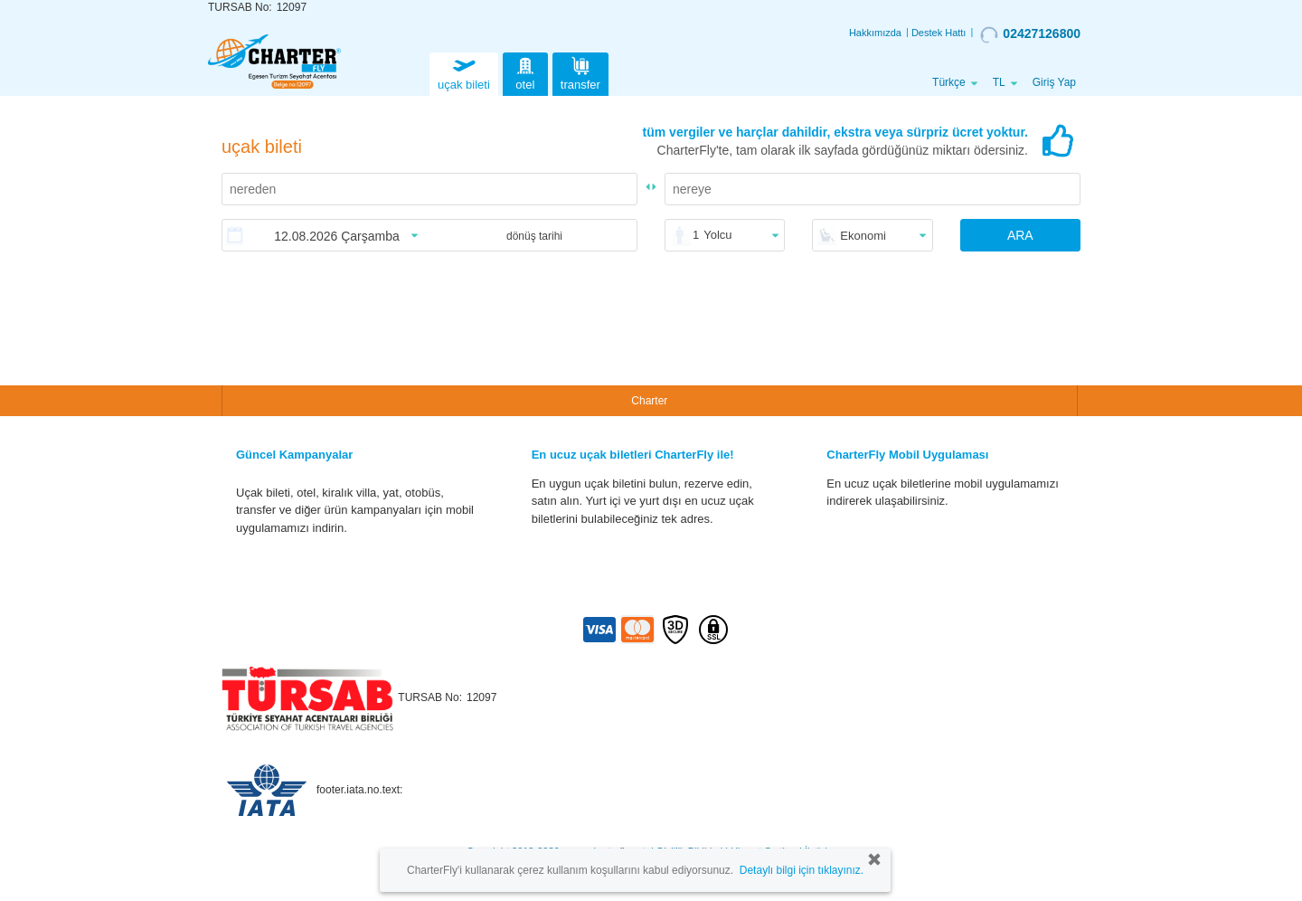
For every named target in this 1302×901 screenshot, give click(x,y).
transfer (580, 71)
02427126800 (1030, 34)
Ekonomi (863, 235)
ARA (1020, 235)
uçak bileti (464, 71)
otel (525, 71)
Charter (649, 400)
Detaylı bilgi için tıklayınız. (801, 870)
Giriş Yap (1054, 82)
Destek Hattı (939, 32)
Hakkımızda (875, 32)
